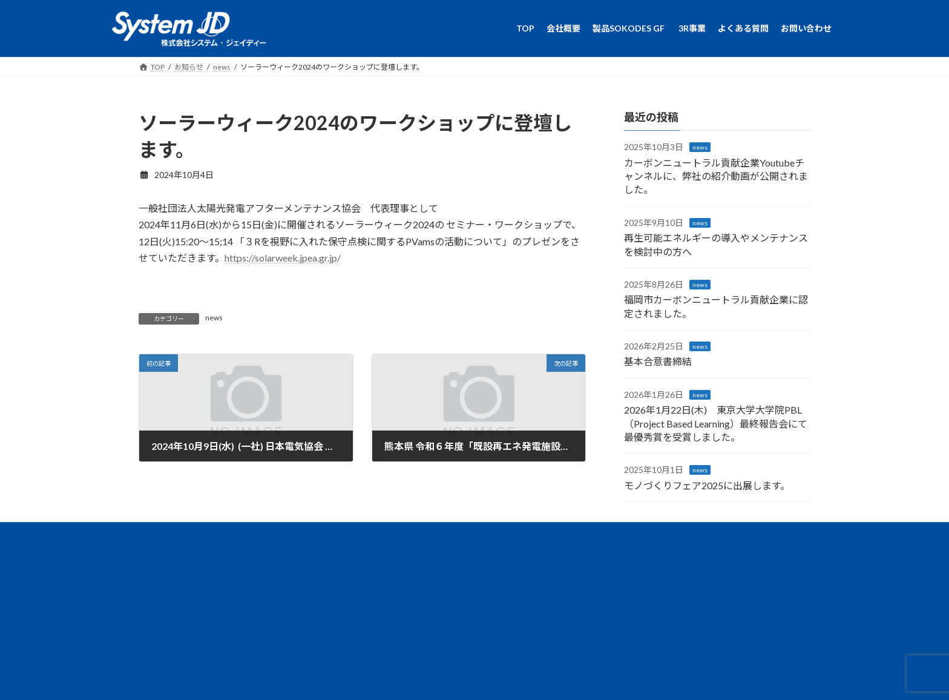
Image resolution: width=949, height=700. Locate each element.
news (214, 317)
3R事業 (445, 538)
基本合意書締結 (658, 361)
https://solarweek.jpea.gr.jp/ (283, 257)
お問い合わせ (570, 538)
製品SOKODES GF (380, 538)
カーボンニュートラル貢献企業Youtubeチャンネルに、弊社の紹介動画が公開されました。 (716, 175)
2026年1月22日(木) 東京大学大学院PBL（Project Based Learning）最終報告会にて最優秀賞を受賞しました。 (715, 423)
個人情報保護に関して (652, 538)
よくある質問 (503, 538)
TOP (268, 538)
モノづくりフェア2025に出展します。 (707, 484)
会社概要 (312, 538)
